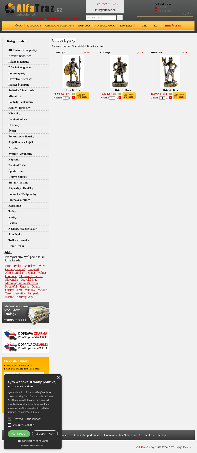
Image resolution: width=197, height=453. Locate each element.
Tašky (12, 211)
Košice (9, 296)
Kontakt (126, 25)
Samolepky (15, 234)
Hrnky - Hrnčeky (19, 107)
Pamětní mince (17, 119)
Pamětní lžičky (17, 165)
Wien (42, 265)
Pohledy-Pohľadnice (20, 101)
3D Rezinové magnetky (22, 50)
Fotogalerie (63, 435)
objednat (187, 13)
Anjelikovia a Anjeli (20, 142)
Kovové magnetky (19, 55)
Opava (36, 286)
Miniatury (14, 96)
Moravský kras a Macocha (21, 283)
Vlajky (12, 217)
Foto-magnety (17, 73)
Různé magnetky (18, 61)
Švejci (12, 130)
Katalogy (34, 25)
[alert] (33, 411)
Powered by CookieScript (32, 445)
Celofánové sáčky (145, 447)
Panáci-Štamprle (18, 84)
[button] (33, 440)
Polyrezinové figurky (21, 136)
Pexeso (12, 222)
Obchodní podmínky (59, 25)
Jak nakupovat (105, 25)
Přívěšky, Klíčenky (20, 78)
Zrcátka (13, 148)
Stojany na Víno (18, 182)
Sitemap (161, 435)
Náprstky (14, 159)
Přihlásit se (172, 25)
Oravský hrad (29, 279)
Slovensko (11, 279)
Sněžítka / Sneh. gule (21, 90)
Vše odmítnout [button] (45, 433)
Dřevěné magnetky (20, 67)
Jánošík (24, 286)
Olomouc (11, 276)
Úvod (19, 25)
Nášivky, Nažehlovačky (22, 228)
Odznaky (14, 124)
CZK (144, 25)
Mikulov (30, 290)
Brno (8, 265)
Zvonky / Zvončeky (20, 153)
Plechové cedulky (19, 199)
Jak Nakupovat (128, 435)
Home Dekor (16, 245)
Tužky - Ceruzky (18, 240)
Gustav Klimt (13, 290)
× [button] (58, 377)
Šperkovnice (16, 171)
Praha (17, 265)
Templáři (33, 269)
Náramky (14, 113)
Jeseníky (19, 293)
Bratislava (30, 265)
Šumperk (33, 293)
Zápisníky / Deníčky (20, 188)
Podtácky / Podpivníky (22, 194)
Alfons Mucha (14, 272)
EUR (156, 25)
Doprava (84, 25)
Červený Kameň (15, 269)
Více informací (34, 412)
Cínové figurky (17, 176)
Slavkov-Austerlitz (31, 276)
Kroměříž (11, 286)
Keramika (14, 205)
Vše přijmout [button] (18, 433)
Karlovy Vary (24, 296)
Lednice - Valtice (36, 272)
